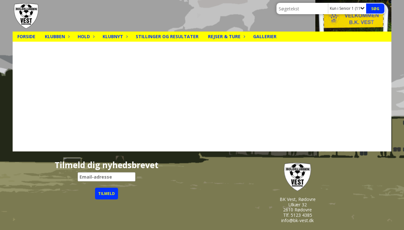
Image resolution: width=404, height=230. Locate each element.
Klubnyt (114, 36)
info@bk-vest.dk (297, 220)
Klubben (56, 36)
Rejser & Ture (226, 36)
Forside (26, 36)
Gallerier (264, 36)
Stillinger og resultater (167, 36)
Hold (85, 36)
